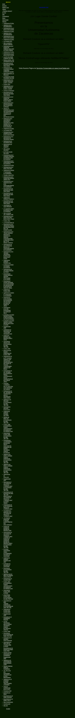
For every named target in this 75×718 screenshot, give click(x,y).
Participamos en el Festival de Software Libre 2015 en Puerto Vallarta (9, 48)
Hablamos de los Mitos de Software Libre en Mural (8, 575)
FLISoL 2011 (7, 220)
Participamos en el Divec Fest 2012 (8, 167)
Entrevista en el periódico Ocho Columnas (8, 639)
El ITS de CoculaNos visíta (8, 152)
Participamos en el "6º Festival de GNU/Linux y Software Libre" (8, 507)
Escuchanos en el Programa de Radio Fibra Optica (9, 64)
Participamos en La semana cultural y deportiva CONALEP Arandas (9, 69)
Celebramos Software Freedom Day (7, 262)
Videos (4, 9)
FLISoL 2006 (7, 631)
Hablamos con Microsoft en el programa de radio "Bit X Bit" (7, 402)
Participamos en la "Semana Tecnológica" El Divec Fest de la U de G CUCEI (8, 255)
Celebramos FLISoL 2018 (10, 23)
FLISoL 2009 (7, 348)
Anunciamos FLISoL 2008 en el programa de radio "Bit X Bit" (7, 435)
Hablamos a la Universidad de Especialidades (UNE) (7, 662)
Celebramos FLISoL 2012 (10, 165)
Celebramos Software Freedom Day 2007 (7, 560)
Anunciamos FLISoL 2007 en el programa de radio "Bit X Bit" (8, 597)
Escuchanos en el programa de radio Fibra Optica (8, 190)
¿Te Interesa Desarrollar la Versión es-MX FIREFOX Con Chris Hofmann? (8, 521)
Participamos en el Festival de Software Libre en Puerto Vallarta (8, 99)
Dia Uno (6, 705)
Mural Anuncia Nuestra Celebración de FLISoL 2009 (7, 352)
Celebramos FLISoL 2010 (7, 290)
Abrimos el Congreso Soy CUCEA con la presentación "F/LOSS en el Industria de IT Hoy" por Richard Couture (9, 112)
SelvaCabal (5, 20)
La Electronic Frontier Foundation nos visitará (10, 77)
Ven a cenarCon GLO (7, 149)
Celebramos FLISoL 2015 (10, 52)
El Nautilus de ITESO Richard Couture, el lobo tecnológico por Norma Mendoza (9, 317)
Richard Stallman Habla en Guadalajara (8, 667)
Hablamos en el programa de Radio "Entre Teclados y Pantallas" (8, 682)
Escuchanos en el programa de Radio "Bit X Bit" (8, 635)
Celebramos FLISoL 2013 (10, 128)
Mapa (3, 18)
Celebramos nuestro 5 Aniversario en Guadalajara (9, 294)
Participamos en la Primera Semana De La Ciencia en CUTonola (8, 105)
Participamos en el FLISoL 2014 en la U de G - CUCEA (8, 81)
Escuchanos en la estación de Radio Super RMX (8, 649)
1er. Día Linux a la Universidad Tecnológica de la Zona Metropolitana (7, 674)
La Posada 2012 (8, 130)
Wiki (3, 14)
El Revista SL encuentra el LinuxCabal (7, 565)
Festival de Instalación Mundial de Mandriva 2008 (7, 528)
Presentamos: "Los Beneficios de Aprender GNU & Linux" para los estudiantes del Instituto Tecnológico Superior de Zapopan (8, 446)
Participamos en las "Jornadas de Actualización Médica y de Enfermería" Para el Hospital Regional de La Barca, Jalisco (8, 376)
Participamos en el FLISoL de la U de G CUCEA (10, 29)
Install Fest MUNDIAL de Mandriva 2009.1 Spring (8, 337)
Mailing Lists (5, 7)
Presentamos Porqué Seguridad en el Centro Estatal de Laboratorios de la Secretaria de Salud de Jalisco (9, 284)
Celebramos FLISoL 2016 (10, 39)
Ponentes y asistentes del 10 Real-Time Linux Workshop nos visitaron (8, 386)
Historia (4, 21)
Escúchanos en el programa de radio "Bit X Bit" (7, 570)
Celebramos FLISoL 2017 (10, 31)
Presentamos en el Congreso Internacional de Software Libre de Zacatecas (10, 157)
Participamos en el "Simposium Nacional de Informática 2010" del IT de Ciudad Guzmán (9, 227)
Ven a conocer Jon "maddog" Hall (8, 213)
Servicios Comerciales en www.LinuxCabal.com (52, 68)
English (8, 708)
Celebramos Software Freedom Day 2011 (11, 198)
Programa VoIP (7, 691)
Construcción (7, 704)
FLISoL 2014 (7, 84)
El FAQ (4, 13)
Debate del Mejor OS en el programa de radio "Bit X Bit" (7, 420)
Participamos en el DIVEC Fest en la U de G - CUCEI (8, 87)
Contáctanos (5, 16)
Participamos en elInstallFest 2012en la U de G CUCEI (9, 133)
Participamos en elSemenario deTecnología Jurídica (9, 138)
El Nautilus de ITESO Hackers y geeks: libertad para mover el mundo (9, 322)
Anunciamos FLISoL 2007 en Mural (7, 592)
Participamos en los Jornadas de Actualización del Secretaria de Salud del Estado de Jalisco (8, 301)
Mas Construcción (8, 702)
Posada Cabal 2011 (9, 175)
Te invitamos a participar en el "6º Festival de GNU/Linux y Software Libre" (8, 513)
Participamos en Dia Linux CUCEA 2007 (7, 611)
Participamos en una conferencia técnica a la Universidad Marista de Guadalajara (9, 247)
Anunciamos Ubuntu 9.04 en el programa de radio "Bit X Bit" (7, 344)
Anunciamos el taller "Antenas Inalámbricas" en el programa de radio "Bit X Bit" (8, 604)
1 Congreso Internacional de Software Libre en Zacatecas (10, 210)
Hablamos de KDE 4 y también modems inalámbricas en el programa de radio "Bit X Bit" (8, 468)
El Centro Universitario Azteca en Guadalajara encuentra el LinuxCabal (8, 553)
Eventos (4, 5)
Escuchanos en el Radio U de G (8, 699)
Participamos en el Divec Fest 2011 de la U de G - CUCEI (9, 218)
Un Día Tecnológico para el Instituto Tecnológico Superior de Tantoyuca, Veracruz (8, 625)
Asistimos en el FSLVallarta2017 (8, 25)
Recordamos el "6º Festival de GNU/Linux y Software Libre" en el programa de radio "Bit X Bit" (8, 486)
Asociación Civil (43, 7)
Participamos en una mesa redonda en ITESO (8, 271)
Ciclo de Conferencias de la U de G (7, 688)
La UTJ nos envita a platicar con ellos (8, 57)
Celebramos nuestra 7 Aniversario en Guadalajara (9, 172)
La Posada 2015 (8, 41)
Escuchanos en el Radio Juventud (8, 696)
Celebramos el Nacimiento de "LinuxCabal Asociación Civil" (8, 331)
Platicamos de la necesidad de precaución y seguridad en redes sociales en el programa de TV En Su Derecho (9, 122)
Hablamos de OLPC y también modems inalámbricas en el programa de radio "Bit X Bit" (8, 458)
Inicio (3, 4)
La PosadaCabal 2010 (9, 222)
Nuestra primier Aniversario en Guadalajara (8, 654)
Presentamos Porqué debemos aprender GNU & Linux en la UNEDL (8, 276)
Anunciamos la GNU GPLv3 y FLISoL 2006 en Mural (7, 644)
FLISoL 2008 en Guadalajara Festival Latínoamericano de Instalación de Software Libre (8, 428)
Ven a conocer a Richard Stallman (8, 43)
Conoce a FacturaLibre (9, 90)
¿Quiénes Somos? (7, 11)
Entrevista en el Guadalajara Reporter (8, 618)
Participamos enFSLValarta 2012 (8, 141)
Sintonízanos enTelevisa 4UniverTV (8, 146)
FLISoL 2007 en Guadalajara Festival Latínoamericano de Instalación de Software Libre (8, 585)
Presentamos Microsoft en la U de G (7, 408)
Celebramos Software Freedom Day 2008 (7, 413)
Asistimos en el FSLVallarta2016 (8, 34)
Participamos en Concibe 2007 (8, 579)
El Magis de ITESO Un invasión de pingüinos (8, 266)
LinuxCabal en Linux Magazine (8, 206)
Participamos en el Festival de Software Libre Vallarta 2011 (10, 178)
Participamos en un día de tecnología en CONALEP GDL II (7, 310)
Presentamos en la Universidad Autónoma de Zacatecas (9, 162)
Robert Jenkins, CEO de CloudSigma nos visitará (10, 60)
